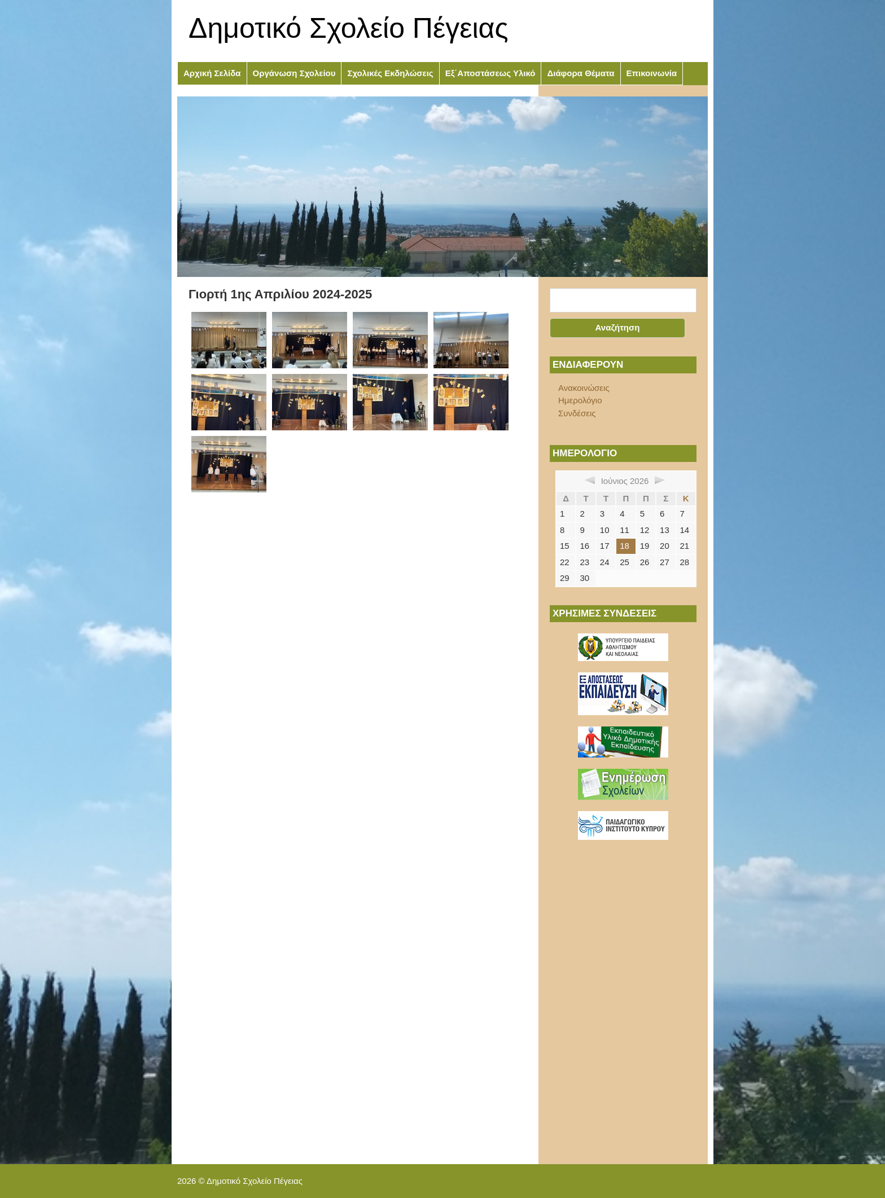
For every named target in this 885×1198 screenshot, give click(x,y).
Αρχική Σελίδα (212, 73)
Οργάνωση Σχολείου (294, 73)
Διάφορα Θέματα (580, 73)
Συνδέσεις (577, 413)
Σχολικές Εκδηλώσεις (390, 73)
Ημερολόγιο (580, 400)
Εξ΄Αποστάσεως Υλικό (490, 73)
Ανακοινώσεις (584, 388)
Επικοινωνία (651, 73)
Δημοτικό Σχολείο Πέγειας (349, 28)
